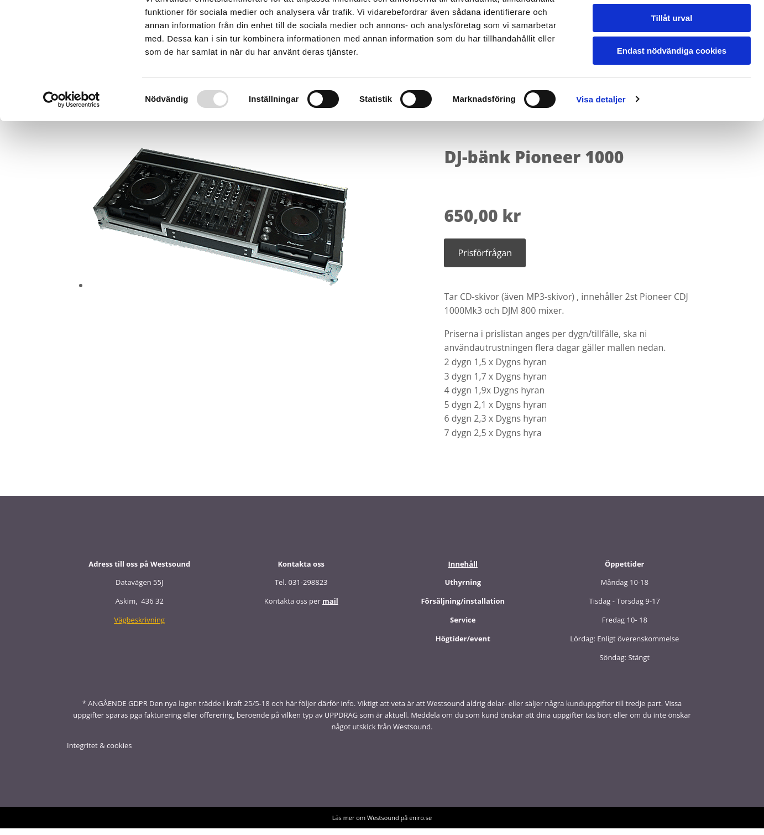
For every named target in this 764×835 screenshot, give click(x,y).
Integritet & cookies (99, 752)
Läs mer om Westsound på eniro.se (382, 824)
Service (462, 626)
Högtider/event (463, 645)
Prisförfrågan (485, 259)
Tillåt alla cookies (671, 27)
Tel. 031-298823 (301, 589)
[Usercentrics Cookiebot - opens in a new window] (71, 141)
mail (330, 608)
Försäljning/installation (463, 608)
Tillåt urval (672, 60)
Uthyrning (462, 589)
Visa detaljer (600, 141)
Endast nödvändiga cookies (671, 92)
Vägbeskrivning (139, 626)
